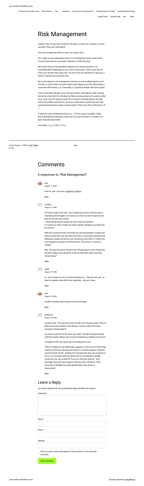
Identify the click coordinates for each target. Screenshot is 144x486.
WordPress (130, 479)
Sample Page (115, 17)
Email (41, 430)
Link (60, 87)
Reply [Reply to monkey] (47, 261)
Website (41, 441)
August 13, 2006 (51, 272)
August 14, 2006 (51, 296)
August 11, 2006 (51, 186)
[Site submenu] (126, 16)
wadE (132, 17)
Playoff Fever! (103, 17)
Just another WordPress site (21, 6)
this (52, 67)
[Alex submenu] (59, 11)
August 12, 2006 (51, 207)
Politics (36, 145)
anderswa (49, 315)
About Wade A (47, 11)
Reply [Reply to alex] (47, 197)
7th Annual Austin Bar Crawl (28, 11)
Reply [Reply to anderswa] (47, 374)
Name (41, 419)
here (84, 302)
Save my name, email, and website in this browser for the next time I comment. (68, 453)
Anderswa (66, 11)
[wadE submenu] (134, 16)
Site (124, 17)
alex (46, 183)
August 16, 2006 (51, 318)
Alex (56, 11)
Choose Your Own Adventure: (83, 11)
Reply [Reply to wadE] (47, 286)
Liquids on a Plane (73, 191)
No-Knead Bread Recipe (126, 11)
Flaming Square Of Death (105, 11)
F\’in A (50, 125)
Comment (42, 393)
